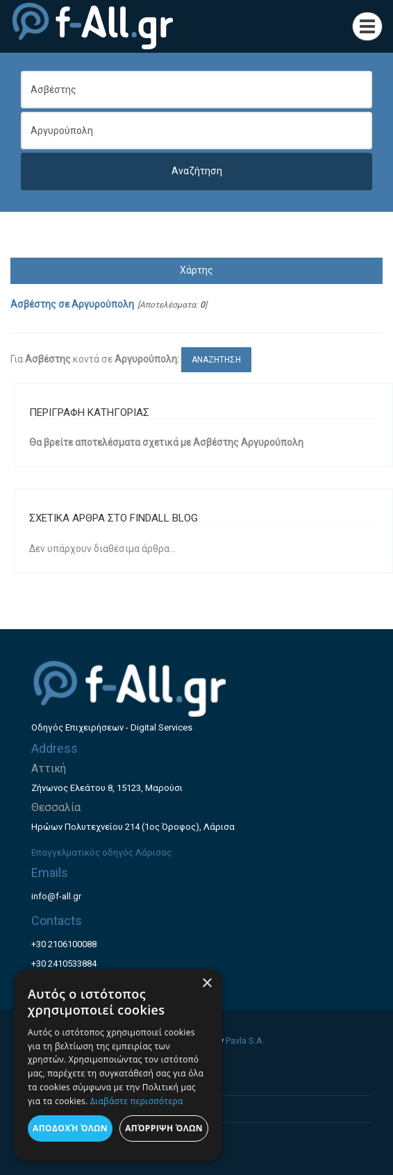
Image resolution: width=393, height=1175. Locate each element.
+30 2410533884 (64, 963)
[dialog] (118, 1065)
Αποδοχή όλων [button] (70, 1128)
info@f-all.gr (56, 896)
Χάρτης (196, 270)
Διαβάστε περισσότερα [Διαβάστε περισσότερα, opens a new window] (136, 1101)
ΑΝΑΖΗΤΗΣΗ (216, 360)
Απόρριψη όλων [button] (164, 1128)
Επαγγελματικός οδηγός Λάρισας (101, 852)
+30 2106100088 (64, 944)
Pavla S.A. (245, 1040)
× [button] (206, 983)
